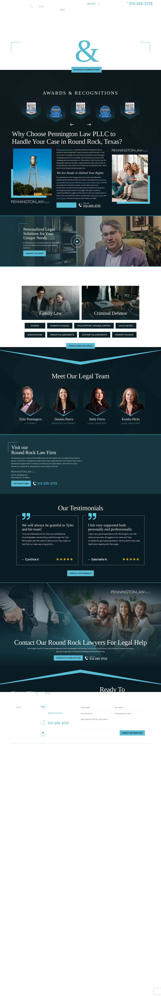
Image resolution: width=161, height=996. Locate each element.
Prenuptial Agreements (62, 336)
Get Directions (22, 485)
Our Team (20, 715)
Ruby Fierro (97, 405)
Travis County (61, 199)
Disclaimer (84, 743)
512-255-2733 (140, 3)
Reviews (119, 10)
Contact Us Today (36, 254)
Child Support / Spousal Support (94, 327)
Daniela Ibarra (64, 405)
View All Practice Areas (80, 347)
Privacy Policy (94, 743)
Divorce (35, 327)
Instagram (53, 740)
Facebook (47, 740)
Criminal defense (110, 304)
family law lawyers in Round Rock (89, 183)
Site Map (112, 758)
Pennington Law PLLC (65, 150)
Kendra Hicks (131, 405)
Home (62, 10)
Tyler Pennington (30, 405)
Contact (143, 10)
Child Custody (126, 327)
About (73, 10)
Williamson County (97, 196)
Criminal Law (103, 10)
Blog (130, 10)
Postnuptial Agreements (94, 336)
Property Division (124, 336)
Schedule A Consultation (86, 70)
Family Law (87, 10)
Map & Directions (54, 715)
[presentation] (72, 125)
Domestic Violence (59, 327)
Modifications (35, 336)
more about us (67, 206)
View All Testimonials (80, 575)
